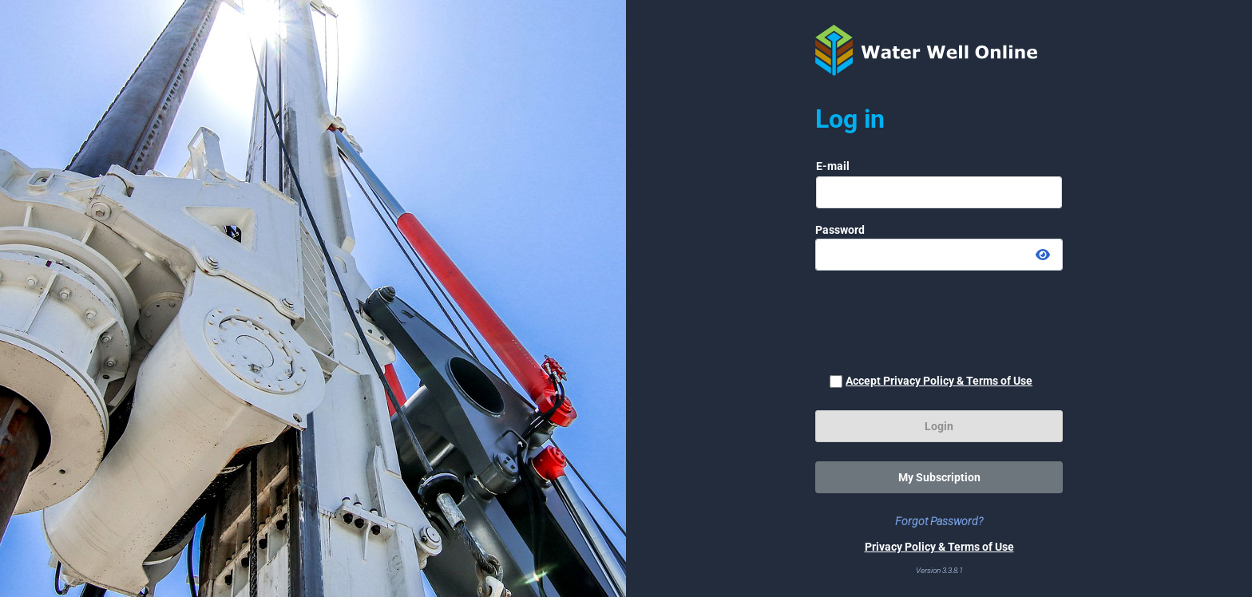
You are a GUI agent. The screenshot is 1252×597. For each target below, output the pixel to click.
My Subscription (939, 477)
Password (840, 229)
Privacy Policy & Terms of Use (939, 546)
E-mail (833, 166)
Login (939, 426)
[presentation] (939, 322)
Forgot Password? (939, 521)
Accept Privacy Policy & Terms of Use (939, 380)
